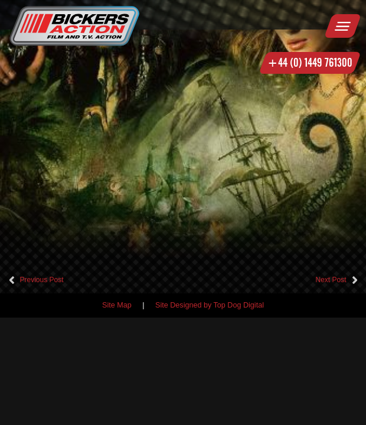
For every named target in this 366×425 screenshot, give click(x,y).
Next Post (330, 280)
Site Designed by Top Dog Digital (209, 305)
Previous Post (42, 280)
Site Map (117, 305)
